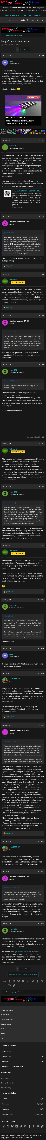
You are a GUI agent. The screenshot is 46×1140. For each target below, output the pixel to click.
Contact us (5, 1015)
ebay (39, 184)
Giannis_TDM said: (11, 381)
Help (3, 1029)
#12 (42, 673)
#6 (43, 365)
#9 (43, 545)
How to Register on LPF (15, 15)
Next (25, 49)
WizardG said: (9, 332)
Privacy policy (6, 1024)
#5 (43, 316)
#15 (42, 871)
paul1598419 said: (10, 741)
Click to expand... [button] (23, 253)
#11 (42, 649)
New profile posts (7, 1083)
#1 (43, 56)
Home (3, 1033)
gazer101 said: (9, 233)
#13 (42, 725)
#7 (43, 444)
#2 (43, 140)
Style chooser (7, 1010)
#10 (42, 600)
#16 (42, 924)
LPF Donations (34, 15)
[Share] (39, 55)
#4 (43, 274)
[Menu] (4, 20)
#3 (43, 216)
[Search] (42, 20)
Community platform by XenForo (22, 1135)
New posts (5, 1078)
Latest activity (6, 1088)
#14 (42, 841)
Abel (5, 45)
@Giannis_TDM (21, 952)
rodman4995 (39, 1114)
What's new (6, 1073)
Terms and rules (7, 1019)
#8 (43, 487)
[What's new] (37, 20)
